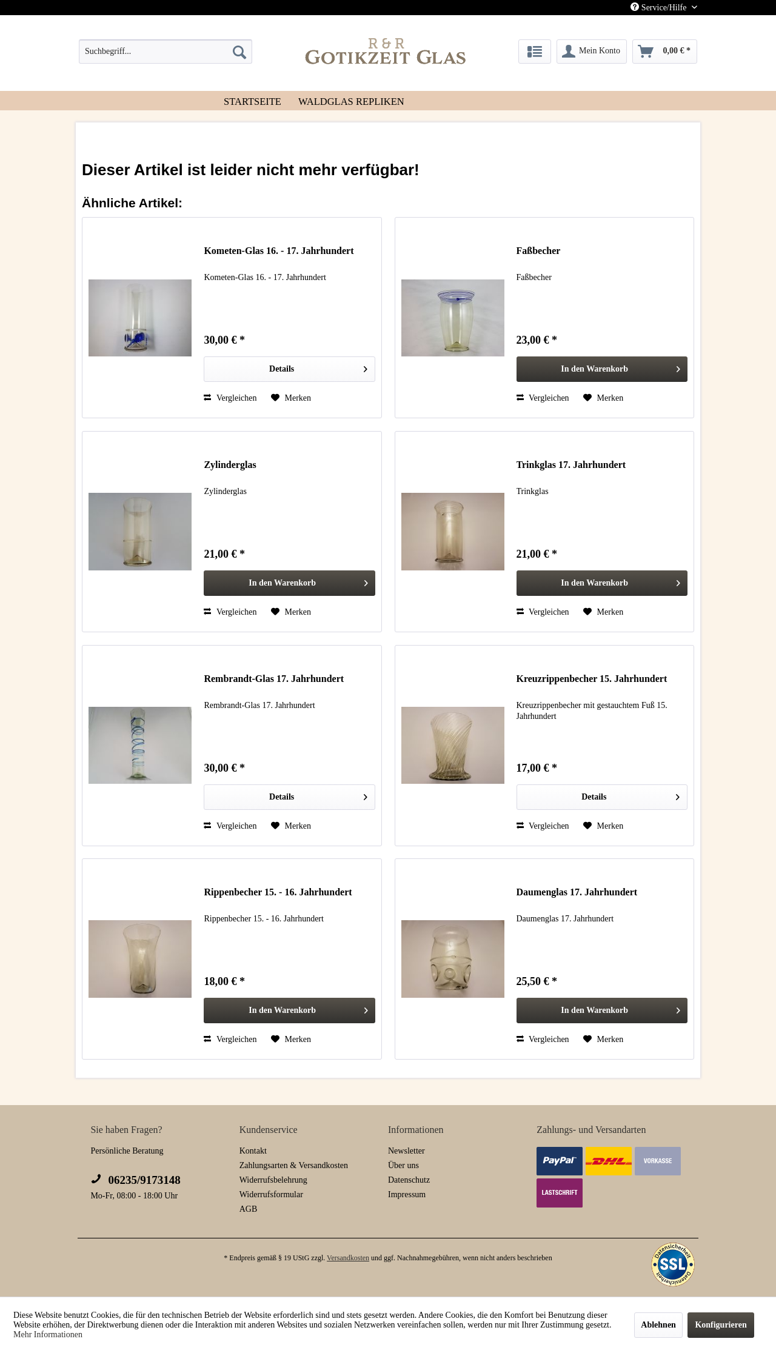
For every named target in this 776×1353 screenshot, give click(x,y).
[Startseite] (252, 100)
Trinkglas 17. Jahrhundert (571, 464)
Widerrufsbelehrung (273, 1179)
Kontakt (253, 1150)
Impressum (407, 1194)
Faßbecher (539, 251)
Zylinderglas (230, 464)
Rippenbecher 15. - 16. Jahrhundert (278, 892)
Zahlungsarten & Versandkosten (293, 1165)
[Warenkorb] (665, 51)
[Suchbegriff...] (165, 51)
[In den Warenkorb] (602, 369)
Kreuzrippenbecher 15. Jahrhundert (592, 678)
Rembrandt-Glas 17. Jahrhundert (274, 678)
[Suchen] (239, 51)
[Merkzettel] (534, 51)
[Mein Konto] (592, 51)
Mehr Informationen (47, 1334)
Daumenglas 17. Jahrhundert (577, 892)
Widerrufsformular (271, 1194)
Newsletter (406, 1150)
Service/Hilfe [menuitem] (659, 7)
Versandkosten (348, 1258)
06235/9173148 (135, 1180)
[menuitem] (165, 51)
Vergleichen (230, 398)
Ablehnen (658, 1324)
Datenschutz (409, 1179)
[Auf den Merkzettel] (291, 398)
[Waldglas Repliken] (351, 100)
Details (318, 366)
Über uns (403, 1165)
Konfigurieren (720, 1324)
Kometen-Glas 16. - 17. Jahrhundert (278, 251)
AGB (248, 1209)
